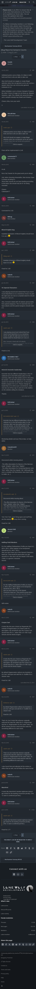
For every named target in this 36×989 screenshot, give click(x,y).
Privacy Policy (7, 897)
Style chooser (5, 961)
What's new (5, 901)
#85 (33, 225)
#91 (33, 455)
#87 (33, 283)
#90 (33, 410)
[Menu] (2, 2)
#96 (33, 649)
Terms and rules (5, 969)
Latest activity (5, 913)
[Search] (33, 2)
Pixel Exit (9, 958)
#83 (33, 164)
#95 (33, 617)
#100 (33, 810)
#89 (33, 365)
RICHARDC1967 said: (10, 416)
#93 (33, 537)
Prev (16, 57)
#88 (33, 322)
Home (2, 982)
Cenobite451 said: (8, 494)
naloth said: (6, 328)
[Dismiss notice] (32, 10)
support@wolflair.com (15, 36)
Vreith (4, 52)
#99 (33, 782)
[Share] (30, 70)
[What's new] (29, 2)
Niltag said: (6, 256)
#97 (33, 697)
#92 (33, 488)
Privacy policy (5, 973)
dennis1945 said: (8, 580)
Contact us (4, 965)
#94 (33, 575)
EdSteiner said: (7, 703)
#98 (33, 743)
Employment (6, 896)
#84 (33, 206)
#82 (33, 121)
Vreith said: (6, 127)
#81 (33, 70)
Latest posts (4, 905)
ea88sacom (31, 934)
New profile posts (6, 909)
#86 (33, 250)
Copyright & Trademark (10, 899)
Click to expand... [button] (18, 144)
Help (2, 977)
